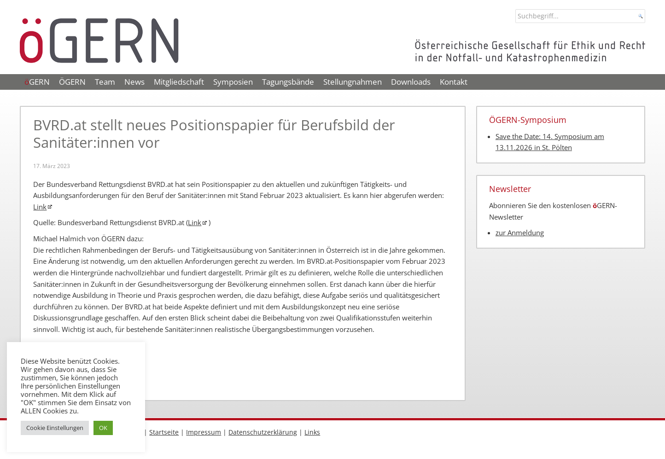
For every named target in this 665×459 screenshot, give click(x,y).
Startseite (164, 432)
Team (105, 81)
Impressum (203, 432)
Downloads (411, 81)
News (134, 81)
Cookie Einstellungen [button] (54, 428)
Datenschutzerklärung (262, 432)
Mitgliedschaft (179, 81)
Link (40, 207)
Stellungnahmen (352, 81)
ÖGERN (72, 81)
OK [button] (103, 428)
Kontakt (453, 81)
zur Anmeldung (520, 233)
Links (312, 432)
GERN (37, 81)
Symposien (233, 81)
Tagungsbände (288, 81)
